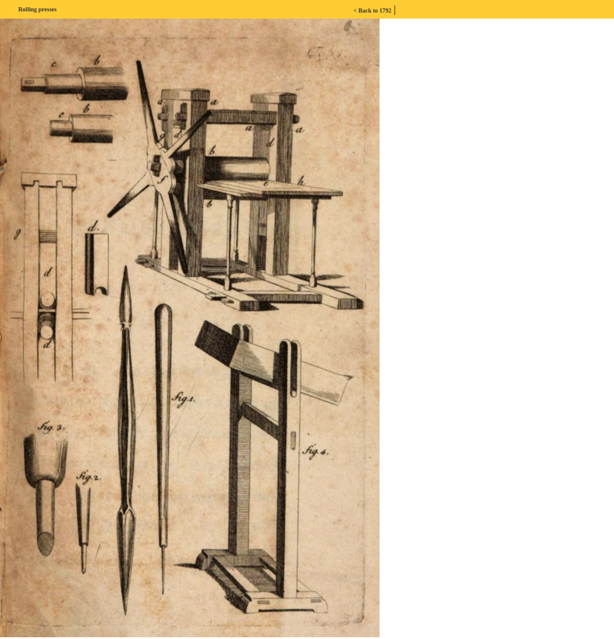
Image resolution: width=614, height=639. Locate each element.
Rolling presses (37, 9)
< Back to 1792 (373, 10)
